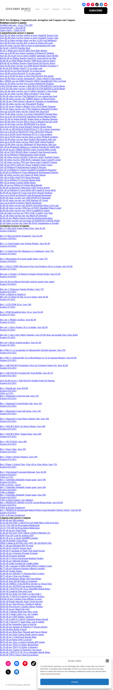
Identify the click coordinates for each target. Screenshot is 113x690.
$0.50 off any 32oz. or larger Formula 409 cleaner (22, 642)
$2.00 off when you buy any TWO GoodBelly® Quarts (25, 211)
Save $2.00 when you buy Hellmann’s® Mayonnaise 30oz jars (28, 145)
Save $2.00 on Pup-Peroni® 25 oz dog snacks (20, 74)
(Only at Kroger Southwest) (12, 508)
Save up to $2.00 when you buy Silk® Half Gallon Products (27, 142)
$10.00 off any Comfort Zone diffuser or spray (21, 599)
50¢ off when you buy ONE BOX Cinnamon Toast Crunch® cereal (30, 160)
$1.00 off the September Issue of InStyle (18, 625)
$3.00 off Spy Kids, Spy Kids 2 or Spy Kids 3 (20, 594)
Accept (74, 682)
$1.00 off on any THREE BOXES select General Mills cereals (28, 150)
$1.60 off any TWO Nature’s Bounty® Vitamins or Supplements (29, 102)
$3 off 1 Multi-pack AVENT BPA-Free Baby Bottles (23, 51)
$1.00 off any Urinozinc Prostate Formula (19, 553)
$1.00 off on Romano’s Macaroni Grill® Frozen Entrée (25, 188)
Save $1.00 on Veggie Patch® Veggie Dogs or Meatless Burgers (29, 119)
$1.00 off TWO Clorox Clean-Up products (19, 655)
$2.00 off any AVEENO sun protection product (21, 586)
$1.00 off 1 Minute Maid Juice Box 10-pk (19, 612)
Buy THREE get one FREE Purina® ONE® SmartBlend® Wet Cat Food (33, 81)
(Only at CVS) (6, 394)
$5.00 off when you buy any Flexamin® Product (22, 104)
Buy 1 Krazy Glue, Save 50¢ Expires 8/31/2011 (13, 450)
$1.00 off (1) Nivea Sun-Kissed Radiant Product (22, 559)
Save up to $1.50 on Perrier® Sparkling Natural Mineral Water (28, 117)
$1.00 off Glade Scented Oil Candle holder (19, 564)
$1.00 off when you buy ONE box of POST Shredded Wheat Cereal (30, 208)
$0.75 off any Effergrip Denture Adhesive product (22, 569)
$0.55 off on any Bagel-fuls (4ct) (15, 609)
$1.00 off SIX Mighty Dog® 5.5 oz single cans (21, 69)
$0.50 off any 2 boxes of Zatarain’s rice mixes (20, 650)
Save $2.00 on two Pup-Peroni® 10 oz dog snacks (22, 71)
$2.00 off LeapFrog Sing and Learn (16, 592)
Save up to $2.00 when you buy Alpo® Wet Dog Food (24, 112)
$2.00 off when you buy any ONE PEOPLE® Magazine (25, 198)
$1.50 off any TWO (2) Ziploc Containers (19, 647)
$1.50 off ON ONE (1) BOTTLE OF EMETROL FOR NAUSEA (29, 523)
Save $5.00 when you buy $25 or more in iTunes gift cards (26, 43)
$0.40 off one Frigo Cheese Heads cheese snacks (22, 635)
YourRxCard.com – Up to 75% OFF (16, 25)
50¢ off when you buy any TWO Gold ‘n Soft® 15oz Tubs (26, 213)
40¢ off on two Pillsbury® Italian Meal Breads (21, 185)
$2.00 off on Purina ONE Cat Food (16, 640)
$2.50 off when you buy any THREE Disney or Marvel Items (27, 99)
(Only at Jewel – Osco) (10, 485)
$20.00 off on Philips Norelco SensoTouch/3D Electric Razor (27, 63)
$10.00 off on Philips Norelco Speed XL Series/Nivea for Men (28, 58)
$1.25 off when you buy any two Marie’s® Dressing (23, 216)
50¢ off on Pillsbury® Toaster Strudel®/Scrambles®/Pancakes (28, 170)
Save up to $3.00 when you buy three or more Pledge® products (29, 137)
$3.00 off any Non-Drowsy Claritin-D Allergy (20, 604)
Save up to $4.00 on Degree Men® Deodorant (21, 203)
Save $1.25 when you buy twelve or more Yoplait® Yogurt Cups (29, 36)
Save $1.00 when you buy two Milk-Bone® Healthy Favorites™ (29, 66)
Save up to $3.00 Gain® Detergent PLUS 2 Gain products (26, 135)
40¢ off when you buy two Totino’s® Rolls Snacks (23, 175)
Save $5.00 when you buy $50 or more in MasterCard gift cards (28, 122)
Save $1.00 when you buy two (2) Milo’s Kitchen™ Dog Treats (28, 91)
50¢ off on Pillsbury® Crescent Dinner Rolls (20, 180)
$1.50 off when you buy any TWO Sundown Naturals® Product (29, 109)
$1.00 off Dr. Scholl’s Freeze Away (16, 548)
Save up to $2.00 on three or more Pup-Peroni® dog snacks (27, 76)
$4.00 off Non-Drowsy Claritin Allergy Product (21, 607)
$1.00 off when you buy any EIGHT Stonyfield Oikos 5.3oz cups (29, 206)
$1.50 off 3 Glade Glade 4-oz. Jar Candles (19, 614)
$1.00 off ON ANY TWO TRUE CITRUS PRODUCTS (25, 533)
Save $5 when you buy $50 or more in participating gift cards (27, 46)
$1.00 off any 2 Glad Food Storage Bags (18, 637)
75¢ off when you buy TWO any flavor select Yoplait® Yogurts (28, 162)
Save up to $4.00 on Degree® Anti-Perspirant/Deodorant (25, 196)
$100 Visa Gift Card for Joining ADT (17, 536)
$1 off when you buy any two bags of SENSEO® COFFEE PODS (30, 221)
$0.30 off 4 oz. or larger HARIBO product (19, 538)
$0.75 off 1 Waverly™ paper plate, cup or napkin (22, 622)
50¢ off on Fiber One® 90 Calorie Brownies (20, 178)
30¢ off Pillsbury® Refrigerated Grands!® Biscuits (23, 168)
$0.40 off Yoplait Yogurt (11, 571)
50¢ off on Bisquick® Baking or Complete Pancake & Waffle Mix (30, 147)
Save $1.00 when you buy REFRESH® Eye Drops (23, 124)
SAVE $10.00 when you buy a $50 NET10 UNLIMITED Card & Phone (32, 86)
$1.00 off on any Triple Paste (13, 531)
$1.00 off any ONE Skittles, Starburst (17, 617)
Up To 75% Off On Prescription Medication (20, 526)
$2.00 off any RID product (12, 520)
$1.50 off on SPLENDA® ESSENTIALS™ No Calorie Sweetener (30, 129)
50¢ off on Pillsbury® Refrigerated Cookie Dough (22, 155)
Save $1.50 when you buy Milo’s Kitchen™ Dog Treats (25, 94)
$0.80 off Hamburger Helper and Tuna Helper (20, 579)
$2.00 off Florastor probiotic (13, 556)
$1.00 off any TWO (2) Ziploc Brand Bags (19, 645)
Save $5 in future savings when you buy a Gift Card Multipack (28, 41)
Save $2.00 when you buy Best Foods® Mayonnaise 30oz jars (28, 140)
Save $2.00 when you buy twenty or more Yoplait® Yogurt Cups (29, 38)
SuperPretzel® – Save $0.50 (13, 28)
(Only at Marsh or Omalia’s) (13, 295)
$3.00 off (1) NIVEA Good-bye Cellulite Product (22, 597)
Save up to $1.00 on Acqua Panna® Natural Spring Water (26, 127)
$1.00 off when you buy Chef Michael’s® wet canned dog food (28, 96)
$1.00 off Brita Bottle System (13, 630)
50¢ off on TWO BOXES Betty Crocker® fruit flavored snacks (28, 152)
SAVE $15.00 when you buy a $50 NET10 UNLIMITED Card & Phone (32, 89)
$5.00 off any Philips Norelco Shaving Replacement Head (26, 218)
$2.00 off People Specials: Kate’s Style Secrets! (21, 602)
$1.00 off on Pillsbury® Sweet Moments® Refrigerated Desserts (29, 173)
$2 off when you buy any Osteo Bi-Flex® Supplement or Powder (29, 223)
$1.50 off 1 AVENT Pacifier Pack (15, 48)
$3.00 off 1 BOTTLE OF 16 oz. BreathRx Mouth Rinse (25, 652)
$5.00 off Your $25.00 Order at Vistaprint (18, 581)
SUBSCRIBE (96, 10)
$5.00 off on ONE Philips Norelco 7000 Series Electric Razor (28, 61)
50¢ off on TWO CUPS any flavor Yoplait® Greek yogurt (26, 165)
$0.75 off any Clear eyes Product (15, 576)
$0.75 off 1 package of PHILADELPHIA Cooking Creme (26, 566)
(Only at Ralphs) (7, 493)
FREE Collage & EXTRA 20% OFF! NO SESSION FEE (26, 543)
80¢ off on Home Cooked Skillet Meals (18, 183)
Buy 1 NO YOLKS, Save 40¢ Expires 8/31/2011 (13, 443)
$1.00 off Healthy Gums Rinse (14, 541)
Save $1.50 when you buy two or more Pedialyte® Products (27, 84)
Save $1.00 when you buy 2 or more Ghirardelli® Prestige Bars (28, 114)
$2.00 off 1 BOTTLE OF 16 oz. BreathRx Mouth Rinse (25, 589)
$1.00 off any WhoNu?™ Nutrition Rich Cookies (22, 574)
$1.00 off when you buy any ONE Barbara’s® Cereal (24, 201)
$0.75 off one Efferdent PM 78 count (16, 546)
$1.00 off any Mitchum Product (14, 561)
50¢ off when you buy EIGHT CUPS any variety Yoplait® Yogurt (29, 157)
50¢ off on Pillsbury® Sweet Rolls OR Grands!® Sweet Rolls (28, 190)
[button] (107, 660)
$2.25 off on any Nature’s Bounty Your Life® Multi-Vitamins (28, 107)
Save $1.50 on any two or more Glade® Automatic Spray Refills (29, 56)
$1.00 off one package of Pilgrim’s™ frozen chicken (23, 627)
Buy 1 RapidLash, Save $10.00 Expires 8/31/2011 (14, 389)
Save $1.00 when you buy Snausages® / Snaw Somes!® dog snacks (30, 79)
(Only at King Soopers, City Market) (16, 500)
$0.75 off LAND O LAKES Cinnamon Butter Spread (24, 619)
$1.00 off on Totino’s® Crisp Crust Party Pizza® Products (26, 193)
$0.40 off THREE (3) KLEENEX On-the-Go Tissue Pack (26, 584)
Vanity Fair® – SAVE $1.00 (12, 30)
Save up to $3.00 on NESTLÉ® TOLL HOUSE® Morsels (26, 132)
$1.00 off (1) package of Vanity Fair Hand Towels (22, 551)
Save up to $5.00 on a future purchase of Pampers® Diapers (27, 53)
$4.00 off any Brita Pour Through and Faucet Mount (23, 632)
